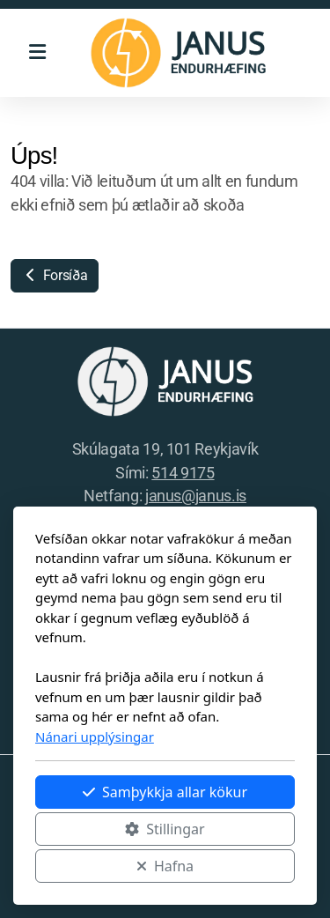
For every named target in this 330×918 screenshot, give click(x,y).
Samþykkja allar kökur (165, 792)
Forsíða (54, 275)
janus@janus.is (195, 496)
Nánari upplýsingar (94, 736)
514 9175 (182, 473)
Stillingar (164, 829)
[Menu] (37, 53)
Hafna (165, 866)
